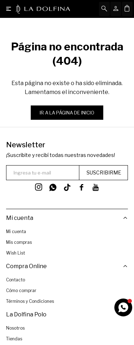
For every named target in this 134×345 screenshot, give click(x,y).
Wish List (15, 253)
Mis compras (19, 242)
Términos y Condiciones (30, 301)
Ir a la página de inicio (67, 112)
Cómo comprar (21, 290)
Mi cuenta (16, 231)
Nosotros (15, 327)
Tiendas (14, 338)
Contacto (15, 279)
